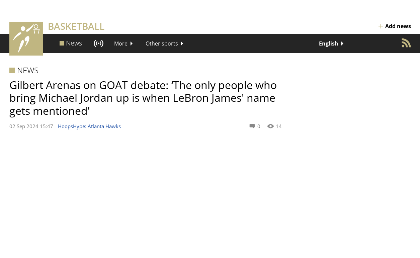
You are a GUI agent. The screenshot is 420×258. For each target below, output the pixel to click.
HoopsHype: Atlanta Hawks (89, 126)
